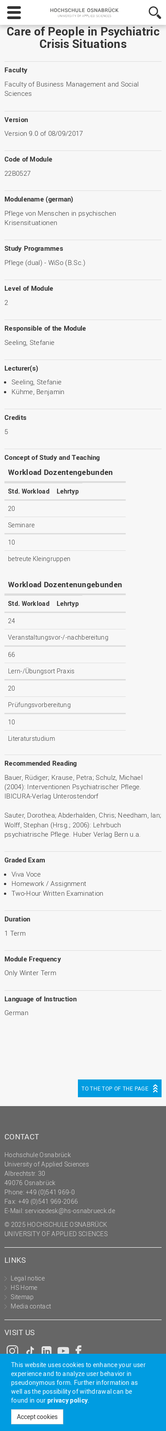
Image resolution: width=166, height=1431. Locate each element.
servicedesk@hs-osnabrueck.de (70, 1210)
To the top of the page (114, 1088)
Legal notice (28, 1278)
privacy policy (67, 1400)
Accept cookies (37, 1416)
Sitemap (22, 1297)
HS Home (24, 1287)
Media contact (31, 1306)
